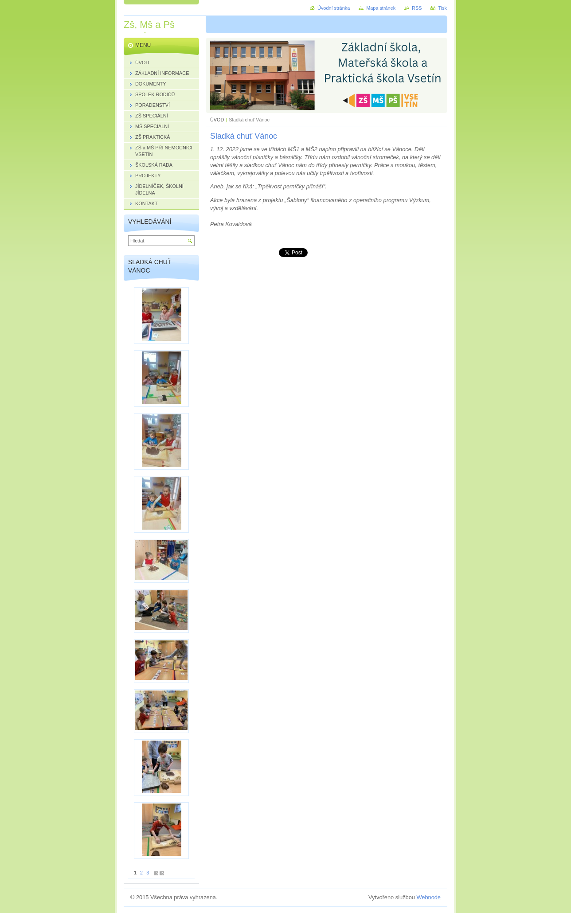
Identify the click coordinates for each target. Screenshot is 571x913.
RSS (417, 8)
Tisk (442, 8)
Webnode (428, 897)
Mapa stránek (380, 8)
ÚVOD (217, 119)
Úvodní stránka (333, 8)
